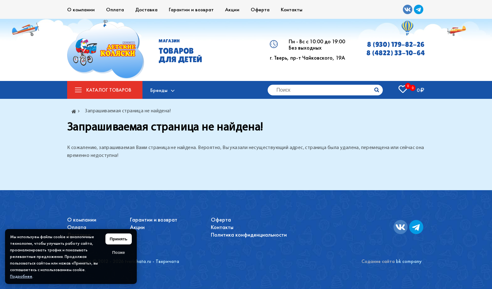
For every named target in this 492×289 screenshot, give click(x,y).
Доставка (146, 9)
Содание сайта (378, 261)
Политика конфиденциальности (249, 234)
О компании (81, 9)
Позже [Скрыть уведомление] (118, 252)
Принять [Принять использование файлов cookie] (118, 239)
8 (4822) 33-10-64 (395, 53)
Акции (232, 9)
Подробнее (21, 276)
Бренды (159, 90)
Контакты (291, 9)
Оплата (115, 9)
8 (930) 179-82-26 (396, 44)
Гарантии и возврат (191, 9)
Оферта (260, 9)
